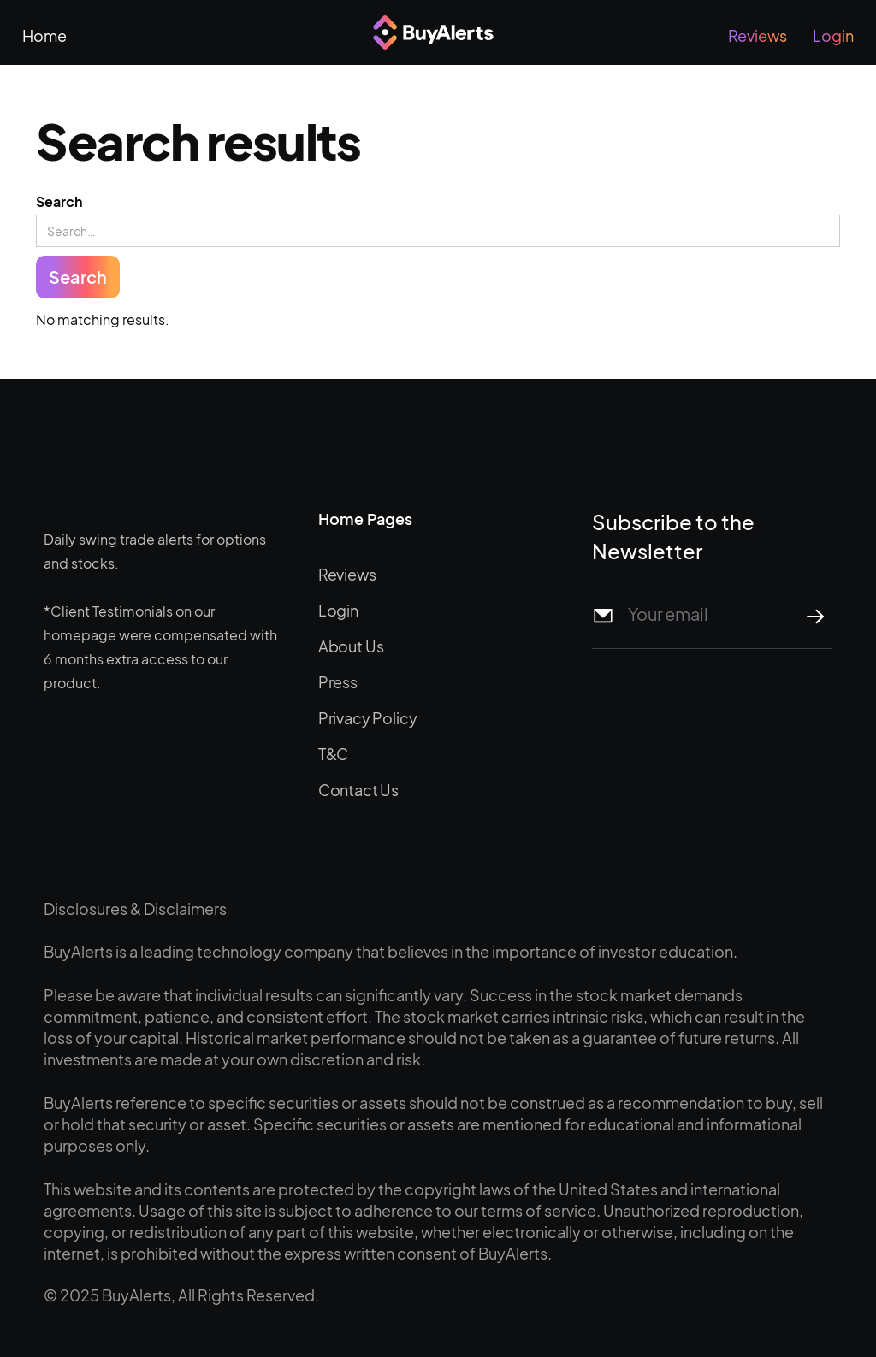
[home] (437, 32)
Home (44, 35)
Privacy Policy (367, 718)
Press (338, 682)
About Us (351, 646)
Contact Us (358, 789)
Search (59, 201)
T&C (333, 754)
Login (833, 35)
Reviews (757, 35)
